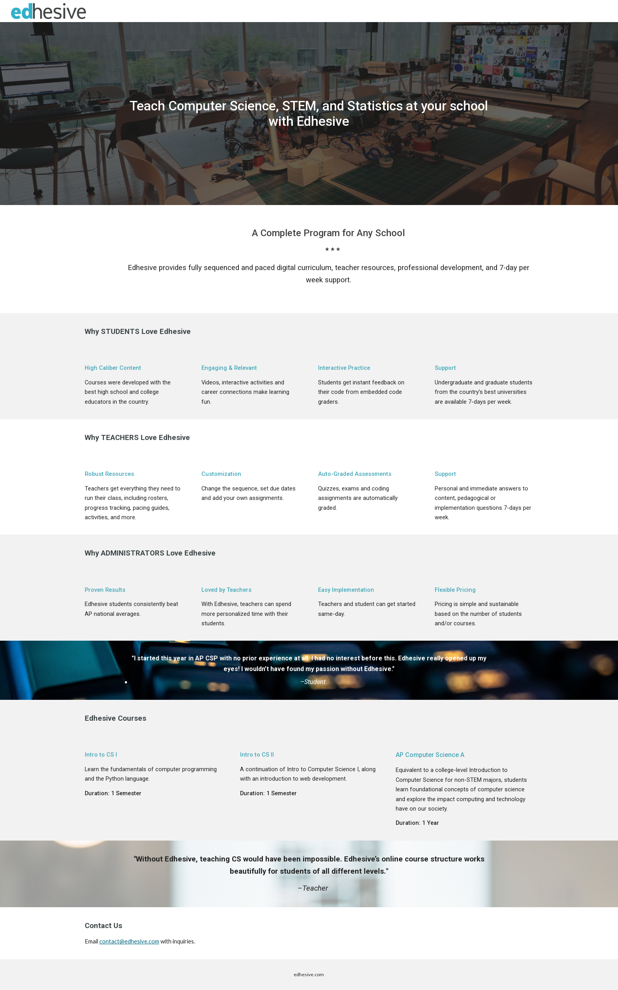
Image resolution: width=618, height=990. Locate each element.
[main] (308, 113)
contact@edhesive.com (129, 941)
